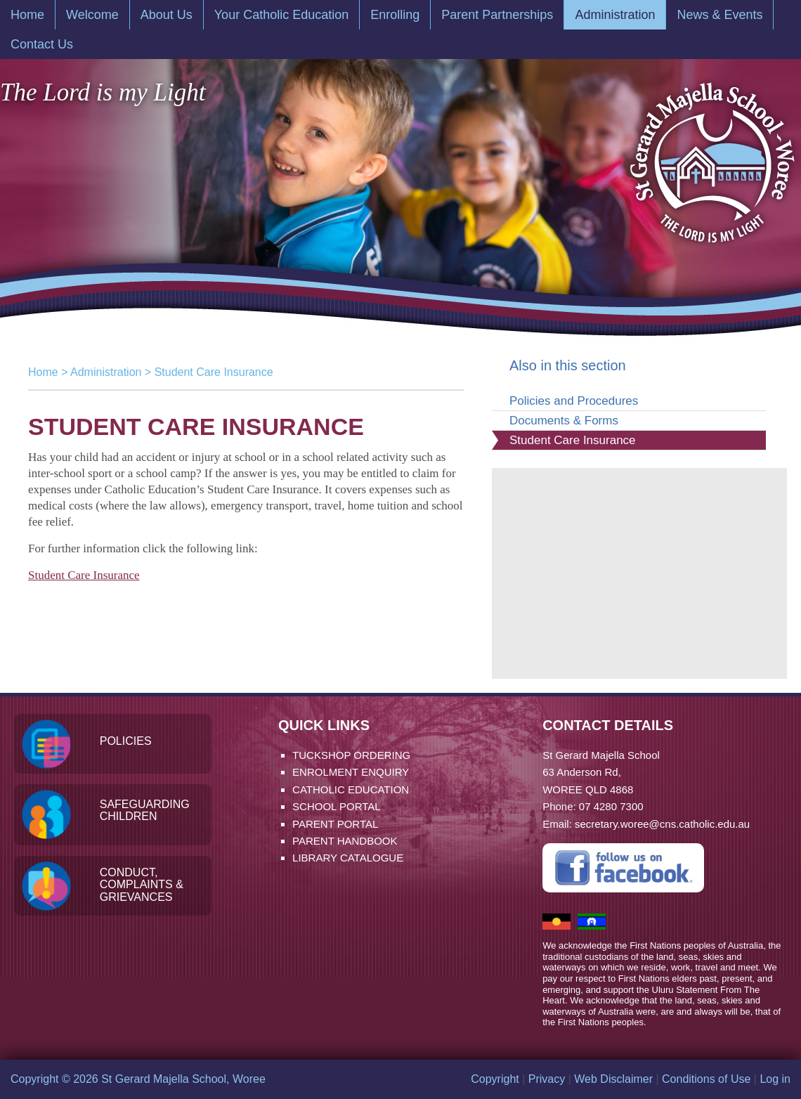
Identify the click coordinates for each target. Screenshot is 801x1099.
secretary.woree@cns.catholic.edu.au (662, 824)
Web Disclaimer (613, 1079)
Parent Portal (335, 824)
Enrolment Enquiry (350, 772)
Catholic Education (350, 789)
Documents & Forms (563, 420)
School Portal (336, 806)
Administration (105, 372)
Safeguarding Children (145, 810)
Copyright (495, 1079)
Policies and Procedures (573, 401)
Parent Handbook (344, 841)
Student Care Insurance (84, 575)
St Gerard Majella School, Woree (711, 155)
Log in (775, 1079)
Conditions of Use (706, 1079)
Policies (126, 741)
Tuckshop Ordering (351, 755)
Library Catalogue (347, 858)
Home (43, 372)
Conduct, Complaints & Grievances (141, 884)
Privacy (546, 1079)
